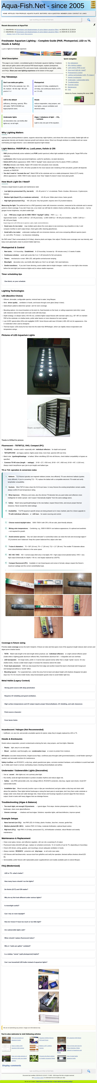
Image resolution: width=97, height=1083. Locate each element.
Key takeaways (73, 63)
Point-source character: (13, 712)
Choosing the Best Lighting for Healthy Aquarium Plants (41, 1059)
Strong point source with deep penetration (19, 688)
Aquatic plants (33, 13)
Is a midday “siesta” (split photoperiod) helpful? (21, 954)
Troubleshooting (73, 82)
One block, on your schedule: (15, 281)
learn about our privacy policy (63, 1081)
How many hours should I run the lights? (19, 881)
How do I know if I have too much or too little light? (22, 922)
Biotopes (43, 13)
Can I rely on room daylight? (14, 914)
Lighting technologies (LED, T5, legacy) (81, 75)
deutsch (92, 1)
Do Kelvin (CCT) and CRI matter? (16, 889)
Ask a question (54, 13)
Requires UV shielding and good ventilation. (20, 696)
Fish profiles (21, 13)
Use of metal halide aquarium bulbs (68, 1059)
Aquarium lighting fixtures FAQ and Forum (40, 1040)
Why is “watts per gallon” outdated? (17, 946)
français (92, 6)
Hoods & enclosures (74, 77)
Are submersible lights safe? (14, 930)
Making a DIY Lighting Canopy (42, 1048)
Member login (66, 13)
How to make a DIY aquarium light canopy (14, 1048)
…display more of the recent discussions (19, 34)
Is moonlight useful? (11, 905)
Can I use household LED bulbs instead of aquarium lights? (25, 962)
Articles (11, 13)
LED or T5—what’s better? (13, 873)
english (93, 4)
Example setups (73, 85)
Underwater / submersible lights (78, 80)
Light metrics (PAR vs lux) (76, 68)
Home (5, 13)
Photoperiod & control (75, 72)
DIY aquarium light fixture (68, 1040)
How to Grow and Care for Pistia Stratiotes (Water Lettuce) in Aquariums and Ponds (70, 1049)
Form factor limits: (11, 720)
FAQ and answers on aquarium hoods (14, 1040)
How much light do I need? (77, 70)
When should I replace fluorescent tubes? (19, 938)
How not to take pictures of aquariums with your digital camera (14, 1060)
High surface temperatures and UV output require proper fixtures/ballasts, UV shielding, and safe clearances (43, 704)
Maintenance (72, 87)
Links (84, 13)
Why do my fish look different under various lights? (22, 897)
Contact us (76, 13)
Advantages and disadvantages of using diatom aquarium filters (37, 29)
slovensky (92, 8)
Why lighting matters (75, 65)
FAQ (69, 89)
